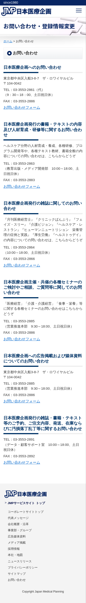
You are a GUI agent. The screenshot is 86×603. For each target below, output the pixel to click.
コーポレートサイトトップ (26, 511)
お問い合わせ (17, 580)
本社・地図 (15, 555)
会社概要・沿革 (18, 524)
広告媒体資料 (17, 536)
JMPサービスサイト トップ (25, 503)
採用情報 (14, 548)
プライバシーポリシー (23, 567)
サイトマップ (17, 573)
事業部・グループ (20, 530)
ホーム (7, 41)
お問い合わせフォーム (21, 107)
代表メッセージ (18, 518)
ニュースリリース (20, 561)
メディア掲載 (17, 542)
